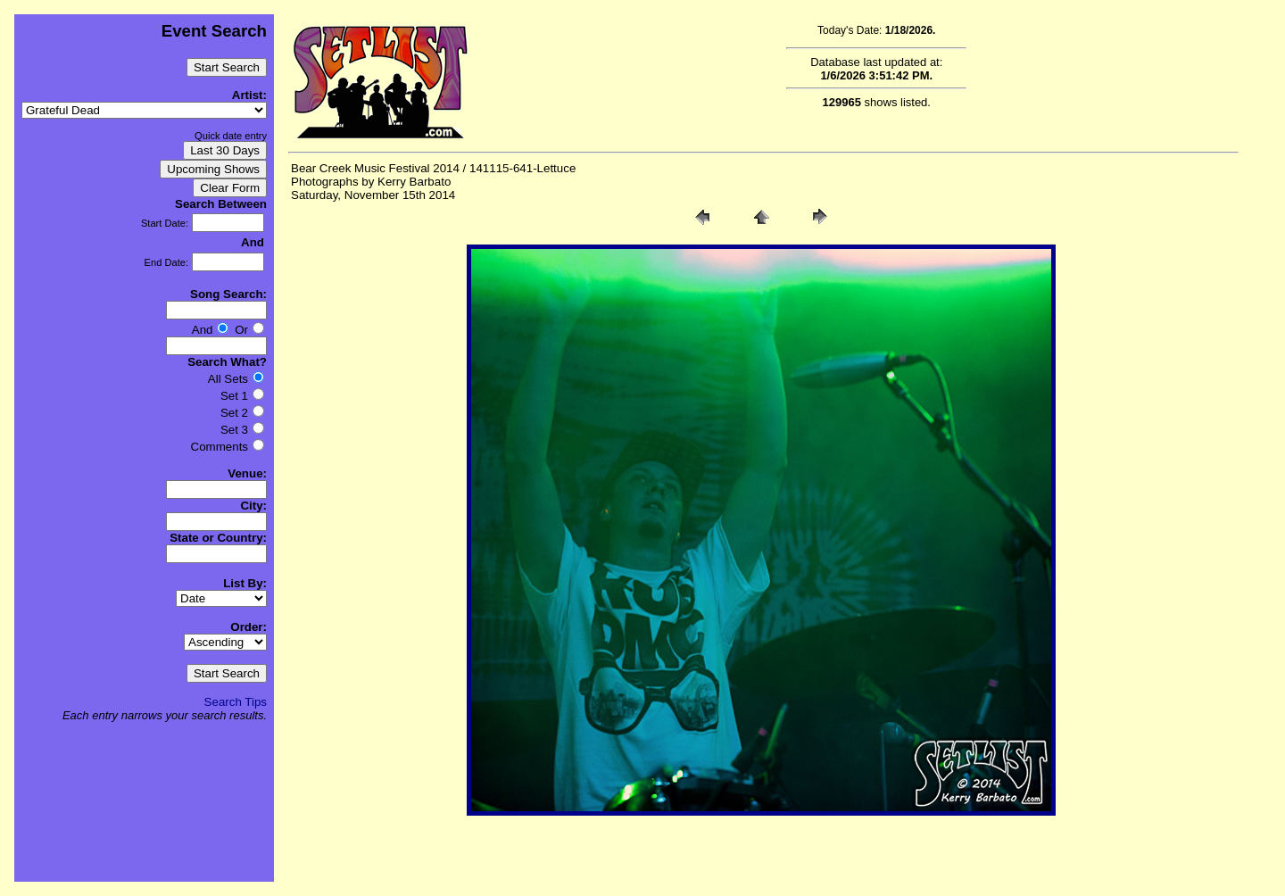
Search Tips (235, 702)
